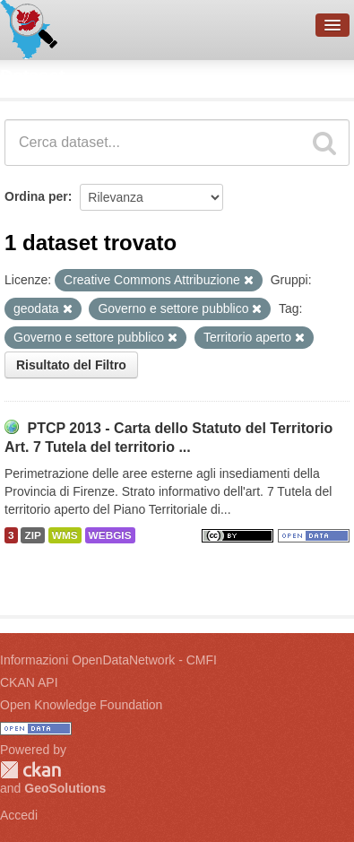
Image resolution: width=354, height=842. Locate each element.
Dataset (32, 76)
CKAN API (29, 682)
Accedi (19, 815)
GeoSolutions (65, 788)
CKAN (30, 769)
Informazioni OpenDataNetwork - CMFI (108, 660)
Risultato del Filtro (71, 365)
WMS (65, 535)
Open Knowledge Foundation (81, 705)
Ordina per (36, 196)
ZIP (32, 535)
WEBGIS (110, 535)
